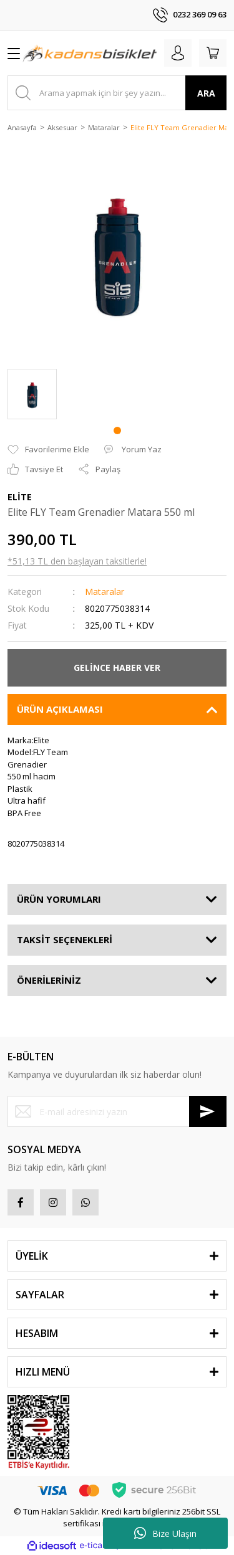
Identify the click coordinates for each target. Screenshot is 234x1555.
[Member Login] (178, 53)
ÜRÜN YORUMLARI (59, 899)
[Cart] (213, 53)
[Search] (117, 92)
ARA (206, 93)
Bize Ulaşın (165, 1533)
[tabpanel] (32, 394)
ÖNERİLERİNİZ (49, 980)
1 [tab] (117, 430)
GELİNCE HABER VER (117, 667)
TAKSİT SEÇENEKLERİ (64, 939)
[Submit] (208, 1111)
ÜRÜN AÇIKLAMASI (60, 709)
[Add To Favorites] (48, 450)
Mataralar (104, 591)
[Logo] (89, 53)
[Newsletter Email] (117, 1111)
